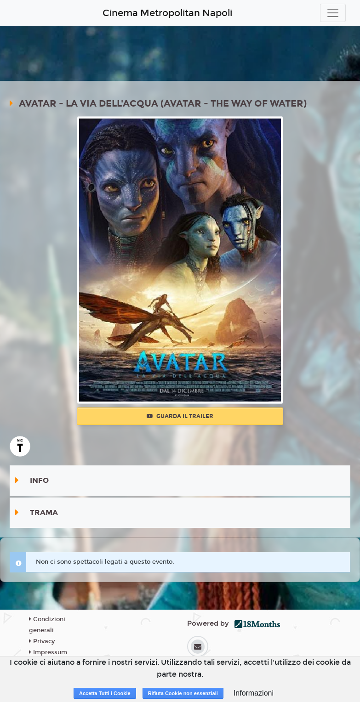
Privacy (42, 641)
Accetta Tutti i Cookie (105, 693)
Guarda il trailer (180, 416)
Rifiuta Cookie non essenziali (183, 693)
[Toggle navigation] (333, 13)
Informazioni (254, 693)
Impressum (48, 652)
